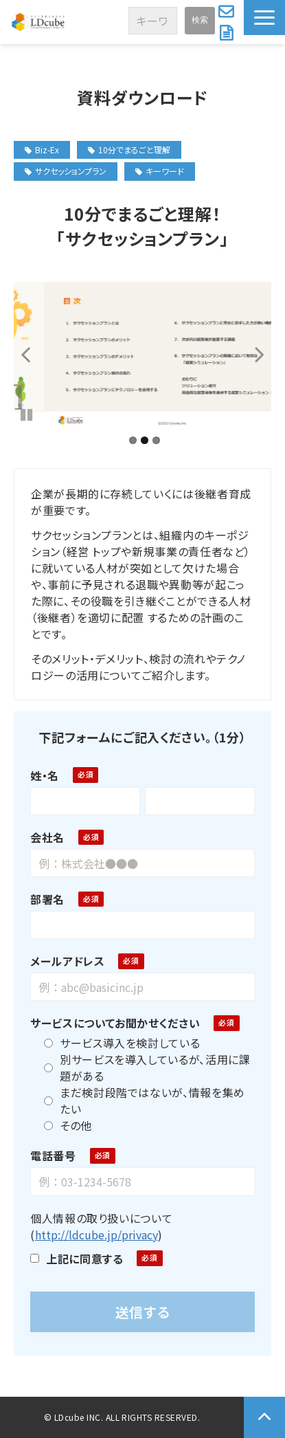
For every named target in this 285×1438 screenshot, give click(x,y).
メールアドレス (67, 961)
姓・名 (44, 775)
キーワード (159, 171)
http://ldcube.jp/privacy (96, 1234)
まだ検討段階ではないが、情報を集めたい (144, 1100)
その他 (68, 1125)
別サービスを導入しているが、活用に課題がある (147, 1067)
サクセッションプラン (65, 171)
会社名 (47, 837)
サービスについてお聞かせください (115, 1023)
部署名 (47, 899)
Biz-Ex (42, 149)
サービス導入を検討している (122, 1043)
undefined (34, 354)
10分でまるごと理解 (129, 149)
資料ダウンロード (228, 33)
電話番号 (53, 1155)
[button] (264, 17)
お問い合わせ (227, 11)
